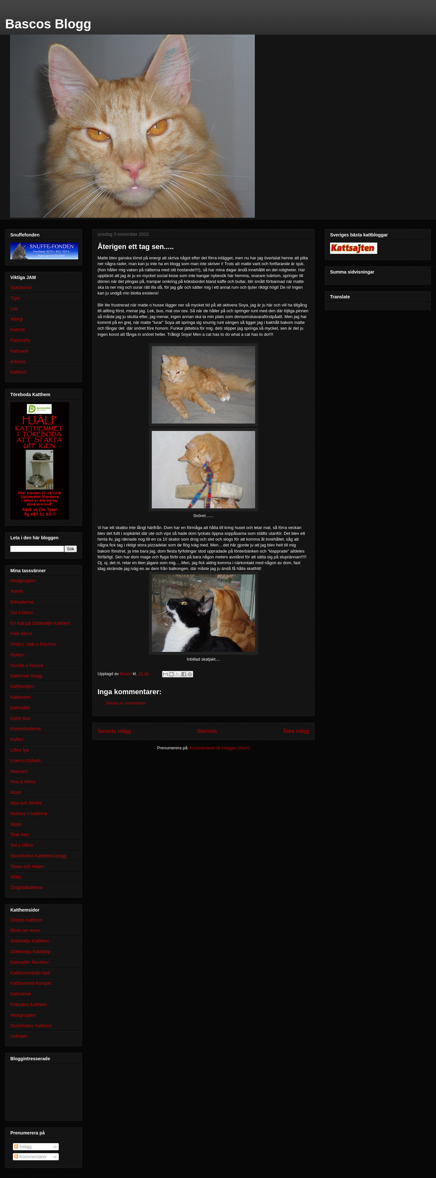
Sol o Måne (21, 845)
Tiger (15, 298)
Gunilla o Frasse (26, 665)
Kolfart (16, 739)
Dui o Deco (21, 612)
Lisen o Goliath (25, 760)
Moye (15, 792)
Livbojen (18, 1036)
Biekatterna (21, 601)
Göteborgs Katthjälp (30, 951)
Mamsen (19, 771)
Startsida (207, 731)
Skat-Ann (19, 834)
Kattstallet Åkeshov (29, 962)
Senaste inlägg (114, 731)
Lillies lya (19, 750)
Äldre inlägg (296, 731)
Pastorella (20, 340)
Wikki (15, 877)
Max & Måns (23, 781)
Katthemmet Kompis (30, 983)
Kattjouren (20, 697)
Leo (14, 308)
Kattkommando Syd (30, 972)
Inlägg (23, 1146)
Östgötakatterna (26, 887)
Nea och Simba (25, 802)
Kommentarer (30, 1156)
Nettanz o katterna (28, 813)
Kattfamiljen (22, 686)
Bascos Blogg (48, 24)
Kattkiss (18, 371)
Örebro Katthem (26, 920)
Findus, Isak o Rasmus (33, 644)
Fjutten (17, 654)
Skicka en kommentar (126, 703)
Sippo (16, 824)
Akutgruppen (23, 580)
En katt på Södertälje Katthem (40, 623)
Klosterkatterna (25, 728)
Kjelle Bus (20, 718)
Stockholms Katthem (31, 1025)
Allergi (16, 319)
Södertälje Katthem (29, 940)
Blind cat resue (25, 930)
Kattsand (19, 351)
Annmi (16, 591)
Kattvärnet (20, 993)
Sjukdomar (21, 287)
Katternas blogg (26, 675)
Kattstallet (20, 707)
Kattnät (17, 329)
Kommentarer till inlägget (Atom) (220, 747)
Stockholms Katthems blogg (38, 855)
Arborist (18, 361)
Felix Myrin (21, 633)
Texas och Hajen (27, 866)
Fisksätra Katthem (28, 1004)
